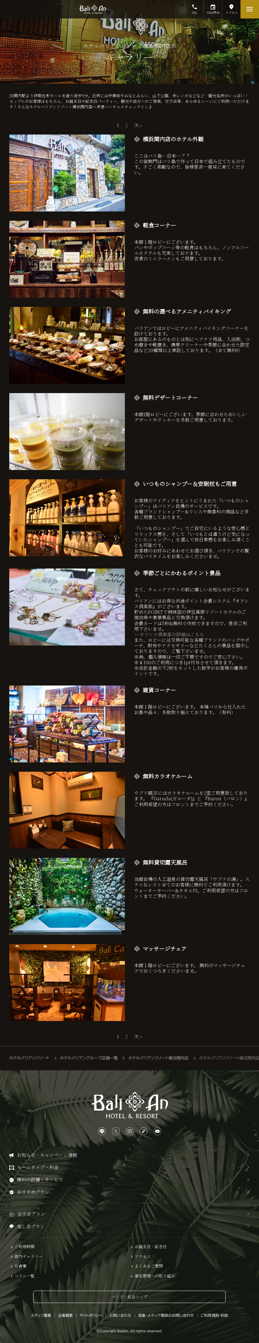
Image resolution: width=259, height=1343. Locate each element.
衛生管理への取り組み (155, 1276)
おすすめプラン (33, 1191)
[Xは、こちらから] (116, 1131)
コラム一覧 (24, 1276)
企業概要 (65, 1315)
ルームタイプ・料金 (38, 1167)
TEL (194, 7)
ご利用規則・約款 (214, 1315)
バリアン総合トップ (129, 1297)
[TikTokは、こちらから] (143, 1131)
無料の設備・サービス (40, 1179)
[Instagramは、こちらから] (130, 1131)
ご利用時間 (24, 1246)
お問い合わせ (120, 1315)
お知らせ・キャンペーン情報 (47, 1155)
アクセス (231, 7)
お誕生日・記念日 (151, 1246)
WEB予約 (213, 7)
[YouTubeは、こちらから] (157, 1131)
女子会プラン (31, 1214)
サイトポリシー (91, 1315)
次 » (138, 125)
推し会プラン (31, 1226)
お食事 (20, 1266)
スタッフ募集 (41, 1315)
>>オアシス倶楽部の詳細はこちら (169, 634)
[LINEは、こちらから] (102, 1131)
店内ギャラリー (28, 1256)
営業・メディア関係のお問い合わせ (166, 1315)
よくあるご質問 (149, 1266)
